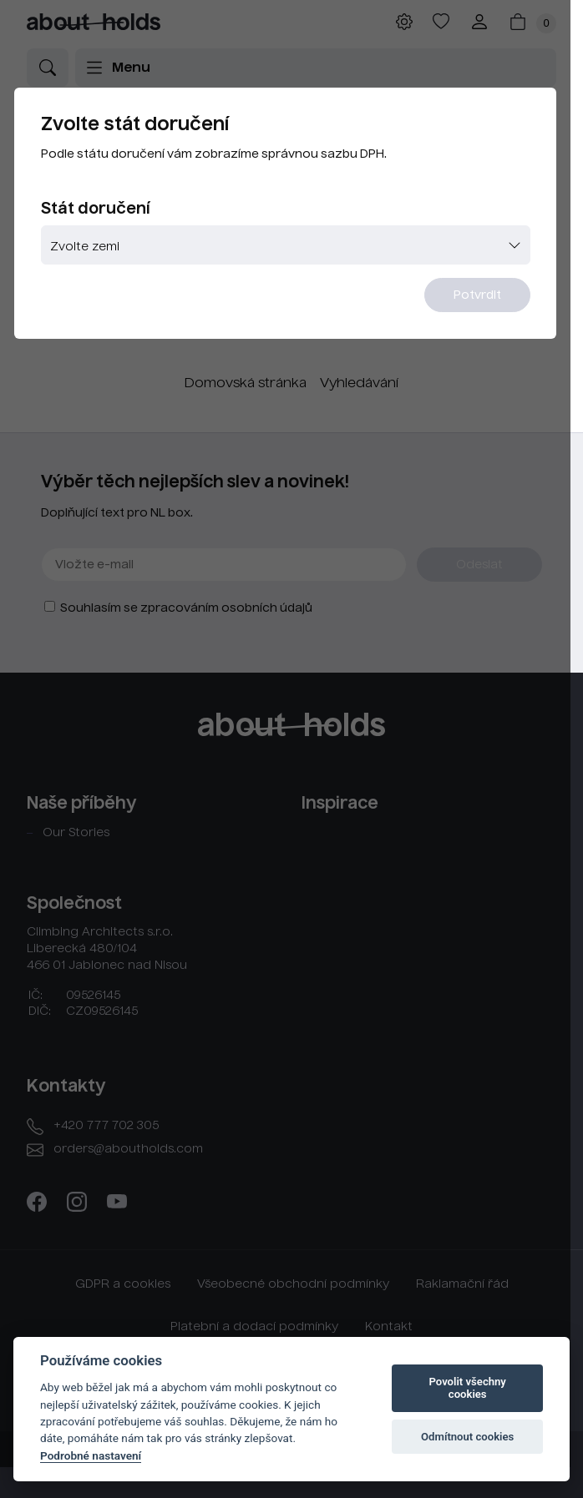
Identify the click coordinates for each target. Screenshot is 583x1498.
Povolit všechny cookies (467, 1388)
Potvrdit (489, 298)
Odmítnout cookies (467, 1436)
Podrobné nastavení (90, 1455)
